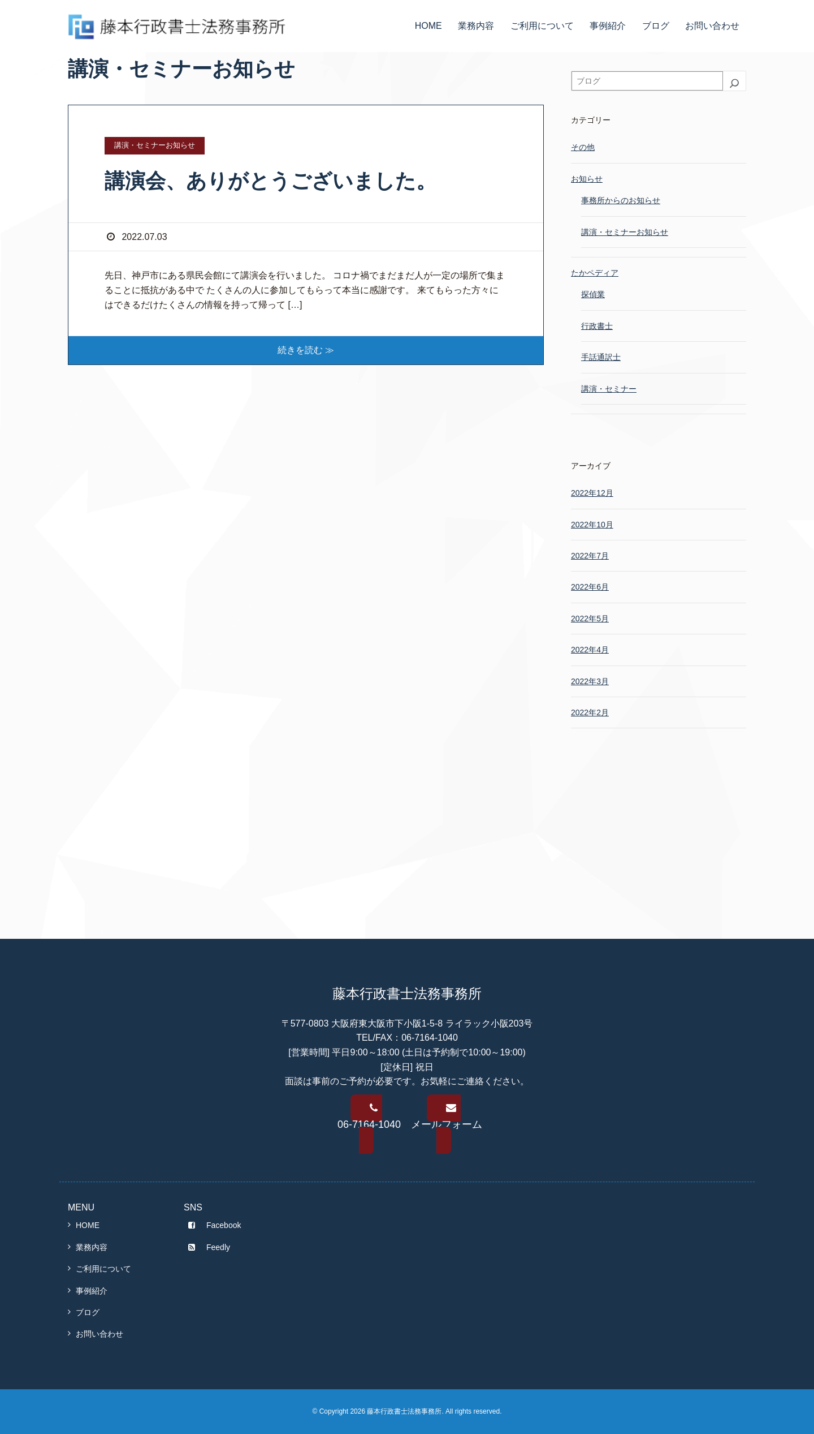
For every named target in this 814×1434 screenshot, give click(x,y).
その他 (583, 147)
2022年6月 (590, 586)
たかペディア (594, 272)
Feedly (207, 1247)
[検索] (734, 83)
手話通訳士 (601, 357)
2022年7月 (590, 555)
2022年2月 (590, 712)
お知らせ (587, 178)
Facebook (212, 1225)
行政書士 (597, 325)
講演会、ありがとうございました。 (270, 180)
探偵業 (593, 294)
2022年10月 (592, 524)
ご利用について (542, 26)
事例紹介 (608, 26)
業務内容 (476, 26)
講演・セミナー (609, 388)
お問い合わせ (712, 26)
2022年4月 (590, 649)
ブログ (655, 26)
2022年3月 (590, 681)
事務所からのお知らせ (620, 200)
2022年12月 (592, 492)
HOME (428, 26)
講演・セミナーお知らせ (624, 232)
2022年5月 (590, 618)
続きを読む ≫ (306, 350)
